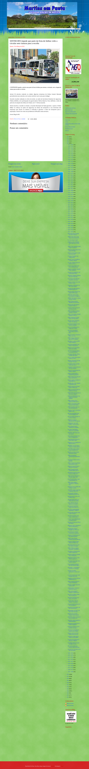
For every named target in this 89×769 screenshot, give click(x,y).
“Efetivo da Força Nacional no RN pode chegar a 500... (73, 476)
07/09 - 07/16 (70, 196)
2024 (68, 141)
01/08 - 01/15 (70, 669)
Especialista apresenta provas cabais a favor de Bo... (73, 598)
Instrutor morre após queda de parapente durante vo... (73, 305)
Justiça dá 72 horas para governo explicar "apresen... (74, 371)
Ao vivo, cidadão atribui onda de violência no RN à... (74, 358)
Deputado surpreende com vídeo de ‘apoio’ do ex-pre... (74, 361)
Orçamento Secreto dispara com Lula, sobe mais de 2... (74, 608)
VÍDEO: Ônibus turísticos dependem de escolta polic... (74, 302)
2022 (68, 674)
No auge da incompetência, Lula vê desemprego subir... (74, 273)
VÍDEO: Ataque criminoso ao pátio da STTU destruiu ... (73, 338)
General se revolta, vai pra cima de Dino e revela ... (74, 282)
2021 (68, 676)
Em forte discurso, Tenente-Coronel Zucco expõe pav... (73, 532)
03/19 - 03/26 (70, 229)
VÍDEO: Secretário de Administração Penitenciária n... (74, 456)
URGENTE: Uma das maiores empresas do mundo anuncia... (74, 446)
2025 (68, 138)
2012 (68, 695)
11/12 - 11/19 (70, 159)
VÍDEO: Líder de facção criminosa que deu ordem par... (74, 539)
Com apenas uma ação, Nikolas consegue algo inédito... (74, 355)
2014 (68, 690)
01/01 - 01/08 (70, 671)
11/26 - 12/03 (70, 155)
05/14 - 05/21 (70, 213)
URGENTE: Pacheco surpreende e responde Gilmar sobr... (74, 490)
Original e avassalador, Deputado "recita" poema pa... (74, 270)
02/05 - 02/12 (70, 661)
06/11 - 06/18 (70, 204)
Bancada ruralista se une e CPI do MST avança (73, 497)
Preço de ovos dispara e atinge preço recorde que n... (73, 595)
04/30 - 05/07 (70, 217)
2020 (68, 678)
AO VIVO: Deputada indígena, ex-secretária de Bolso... (74, 351)
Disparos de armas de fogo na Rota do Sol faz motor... (73, 467)
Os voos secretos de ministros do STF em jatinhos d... (74, 605)
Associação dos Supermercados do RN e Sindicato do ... (74, 552)
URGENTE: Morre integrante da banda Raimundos (74, 621)
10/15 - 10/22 (70, 167)
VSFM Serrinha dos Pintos (70, 108)
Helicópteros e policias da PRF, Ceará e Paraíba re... (74, 342)
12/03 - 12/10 (70, 153)
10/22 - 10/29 (70, 165)
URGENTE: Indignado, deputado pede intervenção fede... (74, 276)
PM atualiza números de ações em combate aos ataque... (73, 545)
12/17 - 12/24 (70, 148)
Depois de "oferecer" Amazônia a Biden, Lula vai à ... (74, 335)
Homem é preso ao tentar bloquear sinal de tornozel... (73, 614)
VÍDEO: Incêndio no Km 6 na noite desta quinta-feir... (73, 407)
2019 (68, 680)
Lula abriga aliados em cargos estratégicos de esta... (73, 643)
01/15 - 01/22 (70, 667)
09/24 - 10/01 (70, 173)
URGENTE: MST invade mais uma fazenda (74, 433)
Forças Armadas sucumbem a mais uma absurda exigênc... (74, 565)
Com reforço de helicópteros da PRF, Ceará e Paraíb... (74, 286)
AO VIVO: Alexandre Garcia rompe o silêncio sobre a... (73, 516)
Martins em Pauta (70, 703)
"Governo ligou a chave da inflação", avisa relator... (73, 601)
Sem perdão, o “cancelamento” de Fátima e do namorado (74, 568)
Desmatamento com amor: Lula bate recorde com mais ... (74, 611)
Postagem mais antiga (57, 164)
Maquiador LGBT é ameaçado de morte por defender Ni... (74, 526)
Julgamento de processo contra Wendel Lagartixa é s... (74, 558)
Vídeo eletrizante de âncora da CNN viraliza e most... (73, 440)
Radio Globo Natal (69, 109)
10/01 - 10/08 (70, 171)
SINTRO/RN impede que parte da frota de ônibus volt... (74, 473)
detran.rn (67, 130)
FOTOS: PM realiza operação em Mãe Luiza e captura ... (74, 393)
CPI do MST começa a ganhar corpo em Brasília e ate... (73, 449)
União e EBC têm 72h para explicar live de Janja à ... (73, 503)
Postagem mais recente (14, 164)
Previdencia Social (69, 128)
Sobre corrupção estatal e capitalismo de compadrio (73, 427)
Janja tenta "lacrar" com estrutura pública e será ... (74, 411)
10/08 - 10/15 (70, 169)
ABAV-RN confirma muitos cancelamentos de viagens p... (74, 295)
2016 (68, 686)
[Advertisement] (74, 750)
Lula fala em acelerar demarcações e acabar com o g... (74, 571)
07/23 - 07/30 (70, 192)
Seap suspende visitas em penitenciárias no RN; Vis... (73, 494)
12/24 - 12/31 (70, 146)
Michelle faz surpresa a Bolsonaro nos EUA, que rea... (74, 420)
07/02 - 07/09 (70, 198)
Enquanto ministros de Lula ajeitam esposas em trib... (73, 634)
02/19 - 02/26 (70, 657)
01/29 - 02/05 (70, 663)
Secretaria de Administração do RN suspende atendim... (74, 536)
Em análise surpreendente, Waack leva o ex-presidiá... (73, 430)
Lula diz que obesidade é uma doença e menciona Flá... (73, 345)
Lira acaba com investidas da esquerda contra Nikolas (73, 630)
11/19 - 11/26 (70, 157)
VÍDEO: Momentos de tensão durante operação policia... (73, 318)
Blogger (62, 766)
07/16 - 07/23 (70, 194)
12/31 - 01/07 (70, 144)
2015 (68, 688)
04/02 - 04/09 (70, 225)
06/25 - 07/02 (70, 200)
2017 (68, 684)
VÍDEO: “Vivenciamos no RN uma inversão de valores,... (73, 404)
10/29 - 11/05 (70, 163)
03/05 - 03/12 (70, 653)
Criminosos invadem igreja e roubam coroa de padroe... (73, 637)
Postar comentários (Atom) (17, 166)
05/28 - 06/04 (70, 209)
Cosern (66, 121)
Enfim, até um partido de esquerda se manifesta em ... (74, 592)
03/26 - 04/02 (70, 227)
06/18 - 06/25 (70, 202)
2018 (68, 682)
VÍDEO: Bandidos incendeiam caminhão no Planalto (73, 311)
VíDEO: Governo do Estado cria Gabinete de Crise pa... (74, 390)
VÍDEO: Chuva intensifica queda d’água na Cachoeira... (74, 247)
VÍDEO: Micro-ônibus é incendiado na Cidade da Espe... (73, 483)
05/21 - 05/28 (70, 211)
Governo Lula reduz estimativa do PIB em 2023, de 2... (74, 289)
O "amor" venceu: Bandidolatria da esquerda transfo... (74, 519)
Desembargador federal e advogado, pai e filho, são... (73, 529)
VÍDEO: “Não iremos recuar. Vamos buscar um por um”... (74, 237)
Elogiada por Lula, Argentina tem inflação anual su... (74, 443)
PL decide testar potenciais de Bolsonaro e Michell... (73, 640)
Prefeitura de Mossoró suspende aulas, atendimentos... (74, 555)
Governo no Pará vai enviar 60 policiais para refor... (73, 308)
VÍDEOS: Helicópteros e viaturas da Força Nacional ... (74, 299)
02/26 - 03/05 (70, 655)
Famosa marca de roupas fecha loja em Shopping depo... (74, 436)
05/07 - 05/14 (70, 215)
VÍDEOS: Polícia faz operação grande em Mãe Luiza (74, 387)
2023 (68, 143)
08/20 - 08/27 (70, 184)
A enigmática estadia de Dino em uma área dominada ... (74, 368)
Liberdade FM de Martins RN (71, 113)
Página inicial (35, 164)
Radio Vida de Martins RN (70, 111)
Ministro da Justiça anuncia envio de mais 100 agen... (74, 250)
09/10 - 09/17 (70, 177)
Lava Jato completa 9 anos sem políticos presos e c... (74, 263)
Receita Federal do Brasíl (70, 126)
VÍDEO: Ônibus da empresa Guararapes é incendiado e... (74, 549)
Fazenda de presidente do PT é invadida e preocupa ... (73, 627)
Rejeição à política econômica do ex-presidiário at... (74, 380)
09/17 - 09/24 (70, 175)
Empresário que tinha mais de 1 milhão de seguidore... (74, 624)
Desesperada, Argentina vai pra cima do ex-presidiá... (74, 324)
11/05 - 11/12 (70, 161)
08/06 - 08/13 (70, 188)
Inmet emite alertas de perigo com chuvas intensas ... (73, 234)
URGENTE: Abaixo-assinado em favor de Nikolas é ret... (74, 617)
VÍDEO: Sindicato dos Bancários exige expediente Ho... (74, 377)
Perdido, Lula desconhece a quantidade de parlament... (73, 374)
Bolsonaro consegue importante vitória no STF (74, 585)
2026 (68, 136)
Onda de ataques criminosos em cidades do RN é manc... (74, 292)
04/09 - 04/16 (70, 223)
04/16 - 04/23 (70, 221)
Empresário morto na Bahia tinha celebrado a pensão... (74, 487)
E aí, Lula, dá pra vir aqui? (73, 240)
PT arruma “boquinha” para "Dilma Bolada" (73, 257)
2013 (68, 693)
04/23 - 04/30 (70, 219)
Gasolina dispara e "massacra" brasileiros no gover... (73, 588)
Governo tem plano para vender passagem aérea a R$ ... (74, 576)
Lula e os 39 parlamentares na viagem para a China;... (73, 328)
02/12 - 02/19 (70, 659)
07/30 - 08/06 (70, 190)
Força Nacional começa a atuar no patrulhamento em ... (74, 480)
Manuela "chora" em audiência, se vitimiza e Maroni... (74, 260)
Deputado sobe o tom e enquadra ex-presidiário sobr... (74, 384)
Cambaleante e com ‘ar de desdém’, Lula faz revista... (73, 424)
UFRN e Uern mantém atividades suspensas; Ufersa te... (74, 315)
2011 (68, 697)
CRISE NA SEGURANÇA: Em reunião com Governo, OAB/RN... (74, 397)
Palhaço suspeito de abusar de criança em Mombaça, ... (73, 582)
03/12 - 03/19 (70, 231)
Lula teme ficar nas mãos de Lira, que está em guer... (74, 650)
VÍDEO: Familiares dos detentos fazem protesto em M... (74, 463)
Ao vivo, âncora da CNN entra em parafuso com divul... (73, 279)
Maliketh (52, 766)
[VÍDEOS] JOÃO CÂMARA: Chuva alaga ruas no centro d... (73, 243)
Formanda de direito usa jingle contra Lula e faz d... (73, 364)
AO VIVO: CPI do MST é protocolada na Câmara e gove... (73, 331)
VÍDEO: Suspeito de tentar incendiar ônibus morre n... (73, 470)
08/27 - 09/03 (70, 182)
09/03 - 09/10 (70, 180)
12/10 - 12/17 (70, 151)
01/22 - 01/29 (70, 665)
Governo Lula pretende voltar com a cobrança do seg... (73, 266)
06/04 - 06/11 (70, 206)
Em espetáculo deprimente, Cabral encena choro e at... (73, 507)
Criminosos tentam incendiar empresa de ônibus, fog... (73, 542)
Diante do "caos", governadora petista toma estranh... (73, 348)
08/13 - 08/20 (70, 186)
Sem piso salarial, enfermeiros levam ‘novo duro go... (73, 321)
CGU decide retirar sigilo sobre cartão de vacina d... (74, 561)
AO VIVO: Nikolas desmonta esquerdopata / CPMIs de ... (73, 510)
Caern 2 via (67, 120)
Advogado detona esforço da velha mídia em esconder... (73, 500)
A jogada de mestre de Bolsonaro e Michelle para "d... (74, 579)
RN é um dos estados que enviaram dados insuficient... (74, 647)
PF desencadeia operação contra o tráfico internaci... (74, 513)
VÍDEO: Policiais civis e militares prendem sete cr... (73, 401)
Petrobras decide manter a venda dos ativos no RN (74, 253)
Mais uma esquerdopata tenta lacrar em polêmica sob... (73, 414)
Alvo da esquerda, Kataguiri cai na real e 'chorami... (74, 417)
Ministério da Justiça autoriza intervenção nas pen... (73, 453)
